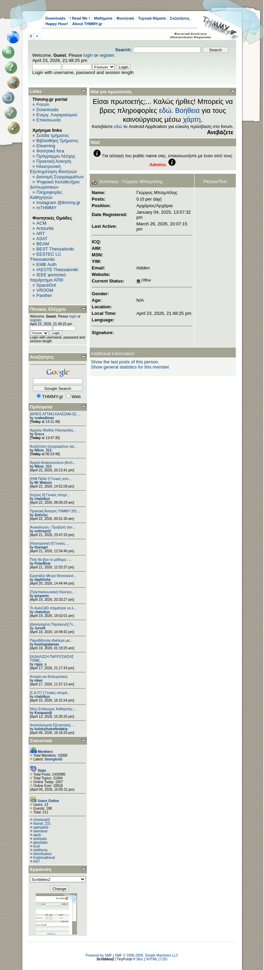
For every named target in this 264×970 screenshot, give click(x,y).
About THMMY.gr (87, 24)
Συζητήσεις (180, 18)
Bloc (139, 959)
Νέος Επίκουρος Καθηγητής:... (53, 709)
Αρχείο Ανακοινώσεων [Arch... (53, 463)
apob (37, 835)
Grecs (39, 434)
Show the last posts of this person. (125, 361)
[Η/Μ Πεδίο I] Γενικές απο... (51, 479)
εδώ (165, 110)
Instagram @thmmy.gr (58, 202)
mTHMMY (46, 207)
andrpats (40, 839)
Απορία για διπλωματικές (49, 677)
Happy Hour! (56, 24)
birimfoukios (42, 854)
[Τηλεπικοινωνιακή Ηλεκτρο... (52, 592)
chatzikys (42, 499)
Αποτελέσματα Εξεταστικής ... (52, 725)
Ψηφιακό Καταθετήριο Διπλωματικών (54, 184)
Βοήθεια (187, 110)
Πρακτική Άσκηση (53, 161)
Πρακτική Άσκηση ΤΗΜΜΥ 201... (55, 511)
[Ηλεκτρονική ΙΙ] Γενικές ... (49, 543)
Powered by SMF (99, 955)
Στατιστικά (41, 740)
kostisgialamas (46, 644)
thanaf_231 (42, 823)
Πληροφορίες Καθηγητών (46, 195)
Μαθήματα (103, 18)
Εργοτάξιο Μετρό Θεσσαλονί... (53, 576)
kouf (36, 846)
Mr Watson (43, 482)
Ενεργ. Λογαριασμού (56, 114)
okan (38, 680)
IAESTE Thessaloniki (57, 269)
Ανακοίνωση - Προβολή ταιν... (52, 527)
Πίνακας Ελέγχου (48, 309)
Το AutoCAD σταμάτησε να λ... (53, 608)
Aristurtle (45, 228)
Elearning (45, 145)
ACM (41, 223)
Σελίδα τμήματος (52, 135)
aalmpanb (40, 827)
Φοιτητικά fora (50, 150)
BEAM (42, 243)
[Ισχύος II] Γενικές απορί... (49, 495)
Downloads (55, 18)
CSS (163, 959)
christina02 (41, 820)
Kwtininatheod (44, 858)
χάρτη (192, 119)
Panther (44, 295)
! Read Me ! (80, 18)
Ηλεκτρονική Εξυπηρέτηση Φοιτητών (53, 169)
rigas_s (40, 664)
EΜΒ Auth (46, 264)
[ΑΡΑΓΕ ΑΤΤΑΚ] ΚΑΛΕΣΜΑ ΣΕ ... (55, 414)
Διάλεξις (41, 515)
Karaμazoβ (43, 713)
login (88, 55)
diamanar (40, 831)
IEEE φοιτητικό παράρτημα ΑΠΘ (48, 277)
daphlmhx (42, 580)
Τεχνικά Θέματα (152, 18)
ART (40, 233)
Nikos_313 (42, 450)
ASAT (41, 238)
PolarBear (42, 563)
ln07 (36, 861)
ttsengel (40, 547)
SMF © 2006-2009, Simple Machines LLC (146, 955)
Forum (43, 104)
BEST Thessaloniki (55, 249)
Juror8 (39, 628)
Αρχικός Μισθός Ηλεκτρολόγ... (53, 430)
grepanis (41, 596)
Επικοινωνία (48, 119)
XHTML (152, 959)
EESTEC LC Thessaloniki (45, 257)
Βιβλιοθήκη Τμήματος (57, 140)
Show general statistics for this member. (130, 367)
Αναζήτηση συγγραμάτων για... (53, 446)
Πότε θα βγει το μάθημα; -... (51, 560)
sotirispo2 (42, 531)
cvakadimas (44, 418)
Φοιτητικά (125, 18)
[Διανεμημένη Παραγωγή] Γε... (53, 624)
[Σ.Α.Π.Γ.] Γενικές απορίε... (50, 693)
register (106, 55)
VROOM (44, 290)
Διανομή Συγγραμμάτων (60, 176)
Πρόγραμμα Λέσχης (56, 156)
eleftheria (40, 850)
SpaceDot (46, 285)
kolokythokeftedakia (50, 729)
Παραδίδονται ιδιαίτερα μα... (51, 640)
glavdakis (40, 842)
